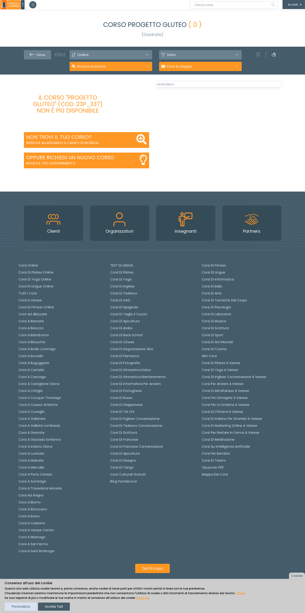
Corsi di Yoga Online (35, 279)
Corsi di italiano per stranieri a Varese (232, 418)
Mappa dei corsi (215, 474)
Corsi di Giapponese (126, 404)
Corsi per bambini (216, 453)
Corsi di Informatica (218, 279)
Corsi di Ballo (212, 286)
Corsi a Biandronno (34, 335)
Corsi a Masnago (32, 537)
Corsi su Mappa (179, 66)
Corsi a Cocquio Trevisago (40, 397)
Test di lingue (152, 568)
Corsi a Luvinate (31, 453)
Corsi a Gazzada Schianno (40, 439)
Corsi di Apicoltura (125, 453)
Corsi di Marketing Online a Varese (229, 425)
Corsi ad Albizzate (33, 314)
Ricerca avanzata (91, 66)
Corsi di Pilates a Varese (221, 363)
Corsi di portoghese (126, 390)
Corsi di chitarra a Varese (222, 411)
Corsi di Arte (212, 293)
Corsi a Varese (30, 300)
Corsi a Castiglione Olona (39, 383)
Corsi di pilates (122, 272)
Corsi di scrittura (123, 432)
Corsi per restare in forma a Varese (230, 432)
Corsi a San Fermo (33, 544)
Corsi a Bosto (29, 516)
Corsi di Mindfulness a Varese (225, 390)
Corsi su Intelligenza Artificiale (226, 446)
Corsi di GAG (120, 300)
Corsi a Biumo (30, 502)
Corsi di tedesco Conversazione (136, 425)
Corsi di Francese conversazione (136, 446)
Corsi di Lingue (213, 272)
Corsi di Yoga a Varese (220, 370)
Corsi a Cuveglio (32, 411)
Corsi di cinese (122, 342)
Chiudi (240, 593)
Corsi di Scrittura (215, 328)
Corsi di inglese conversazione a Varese (234, 377)
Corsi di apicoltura (125, 321)
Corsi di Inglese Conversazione (135, 418)
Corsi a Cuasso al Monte (38, 404)
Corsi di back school (126, 335)
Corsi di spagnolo (124, 307)
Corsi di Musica (214, 321)
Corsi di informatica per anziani (135, 383)
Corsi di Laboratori (216, 314)
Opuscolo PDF (213, 467)
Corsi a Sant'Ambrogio (37, 551)
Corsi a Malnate (31, 460)
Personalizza (21, 606)
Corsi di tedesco (123, 293)
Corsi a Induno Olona (35, 446)
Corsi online (28, 265)
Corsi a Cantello (31, 370)
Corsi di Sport (212, 335)
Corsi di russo (121, 397)
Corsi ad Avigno (31, 495)
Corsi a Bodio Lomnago (37, 349)
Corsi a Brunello (31, 356)
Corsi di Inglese (122, 286)
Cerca (37, 55)
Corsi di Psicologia (216, 307)
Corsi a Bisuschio (32, 342)
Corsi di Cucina (214, 349)
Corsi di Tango (122, 467)
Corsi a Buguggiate (34, 363)
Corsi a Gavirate (32, 432)
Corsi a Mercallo (31, 467)
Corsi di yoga (121, 279)
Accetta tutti (54, 606)
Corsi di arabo (121, 328)
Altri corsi (209, 356)
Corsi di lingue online (36, 286)
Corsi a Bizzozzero (33, 509)
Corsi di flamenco (124, 356)
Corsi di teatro (214, 460)
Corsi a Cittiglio (31, 390)
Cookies (297, 576)
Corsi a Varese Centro (36, 530)
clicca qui (142, 598)
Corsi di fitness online (36, 307)
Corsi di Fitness (214, 265)
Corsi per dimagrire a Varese (225, 397)
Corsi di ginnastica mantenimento (138, 377)
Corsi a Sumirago (32, 481)
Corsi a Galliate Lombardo (39, 425)
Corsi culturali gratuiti (128, 474)
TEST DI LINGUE (121, 265)
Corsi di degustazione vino (131, 349)
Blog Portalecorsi (123, 481)
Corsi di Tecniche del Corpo (224, 300)
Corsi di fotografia (125, 363)
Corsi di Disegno (123, 460)
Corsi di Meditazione (218, 439)
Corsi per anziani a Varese (222, 383)
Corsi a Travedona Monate (40, 488)
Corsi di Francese (124, 439)
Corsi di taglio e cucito (128, 314)
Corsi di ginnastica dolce (130, 370)
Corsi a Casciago (32, 377)
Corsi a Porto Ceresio (35, 474)
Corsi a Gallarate (32, 418)
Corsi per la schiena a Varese (225, 404)
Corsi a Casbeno (32, 523)
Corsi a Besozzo (31, 328)
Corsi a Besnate (31, 321)
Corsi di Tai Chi (122, 411)
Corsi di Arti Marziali (217, 342)
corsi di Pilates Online (36, 272)
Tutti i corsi (28, 293)
